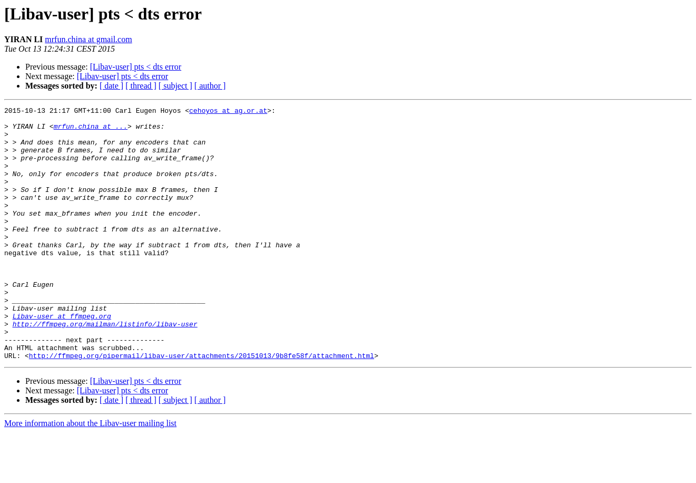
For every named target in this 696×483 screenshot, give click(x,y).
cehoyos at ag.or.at (228, 112)
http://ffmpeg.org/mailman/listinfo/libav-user (105, 368)
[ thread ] (140, 85)
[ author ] (210, 85)
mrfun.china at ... (91, 131)
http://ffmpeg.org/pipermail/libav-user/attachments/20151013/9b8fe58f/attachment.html (201, 406)
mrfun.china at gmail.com (88, 39)
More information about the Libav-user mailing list (90, 473)
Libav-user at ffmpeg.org (62, 358)
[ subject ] (175, 85)
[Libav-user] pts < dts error (135, 66)
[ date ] (111, 85)
